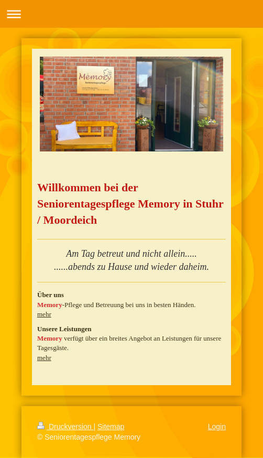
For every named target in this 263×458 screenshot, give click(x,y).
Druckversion (65, 426)
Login (217, 426)
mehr (44, 314)
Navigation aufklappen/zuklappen (131, 14)
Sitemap (110, 426)
